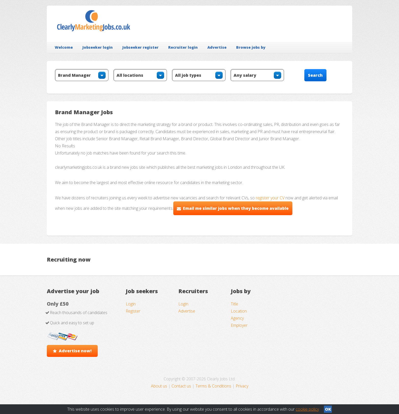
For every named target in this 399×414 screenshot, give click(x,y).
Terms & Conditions (213, 386)
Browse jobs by (250, 47)
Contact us (182, 386)
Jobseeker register (140, 47)
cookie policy (307, 409)
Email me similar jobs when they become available (236, 208)
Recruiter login (183, 47)
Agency (237, 318)
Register (133, 311)
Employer (239, 325)
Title (234, 304)
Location (239, 311)
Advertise (216, 47)
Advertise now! (75, 351)
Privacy (242, 386)
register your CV (270, 198)
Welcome (64, 47)
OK (328, 409)
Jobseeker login (97, 47)
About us (159, 386)
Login (131, 304)
